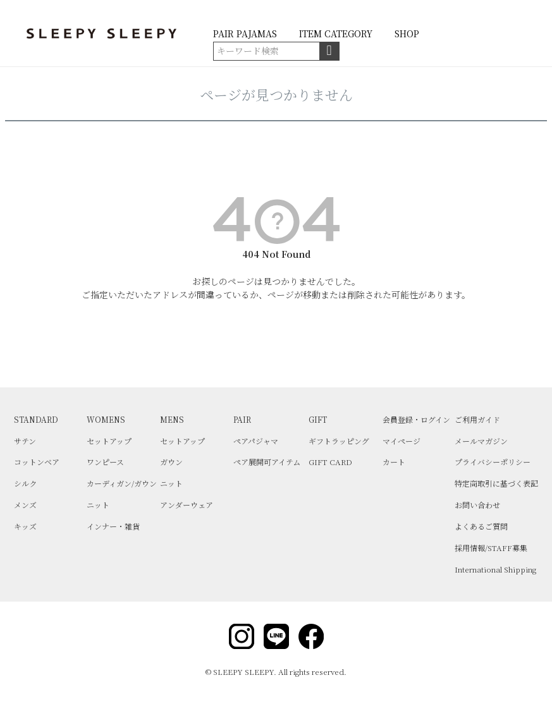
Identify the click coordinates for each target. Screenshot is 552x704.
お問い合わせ (477, 504)
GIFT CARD (330, 461)
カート (394, 461)
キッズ (25, 526)
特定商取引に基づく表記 (496, 483)
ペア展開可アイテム (266, 461)
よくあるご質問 (481, 526)
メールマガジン (481, 440)
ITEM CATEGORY (335, 33)
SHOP (407, 33)
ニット (98, 504)
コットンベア (36, 461)
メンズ (25, 504)
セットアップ (109, 440)
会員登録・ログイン (416, 419)
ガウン (171, 461)
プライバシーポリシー (493, 461)
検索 (329, 51)
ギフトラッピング (339, 440)
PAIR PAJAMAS (245, 33)
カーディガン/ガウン (122, 483)
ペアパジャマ (255, 440)
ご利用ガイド (477, 419)
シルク (25, 483)
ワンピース (105, 461)
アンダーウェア (186, 504)
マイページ (401, 440)
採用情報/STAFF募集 (491, 547)
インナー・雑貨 (113, 526)
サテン (25, 440)
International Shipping (495, 569)
